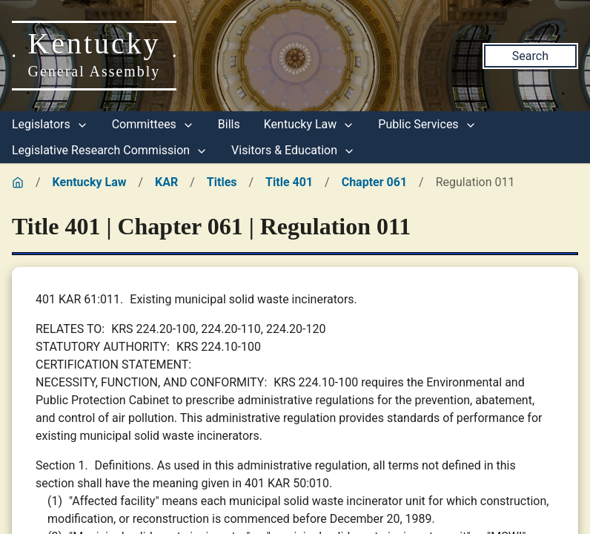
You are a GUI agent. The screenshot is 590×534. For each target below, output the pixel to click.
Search (530, 56)
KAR (166, 182)
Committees (153, 124)
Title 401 (289, 182)
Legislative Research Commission (110, 150)
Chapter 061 (374, 182)
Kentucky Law (309, 124)
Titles (222, 182)
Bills (229, 124)
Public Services (427, 124)
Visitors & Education (293, 150)
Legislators (50, 124)
